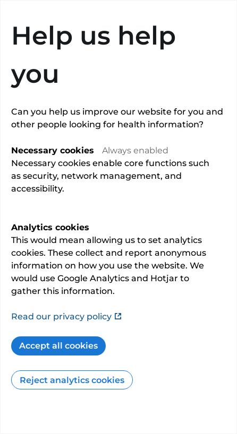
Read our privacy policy (66, 316)
